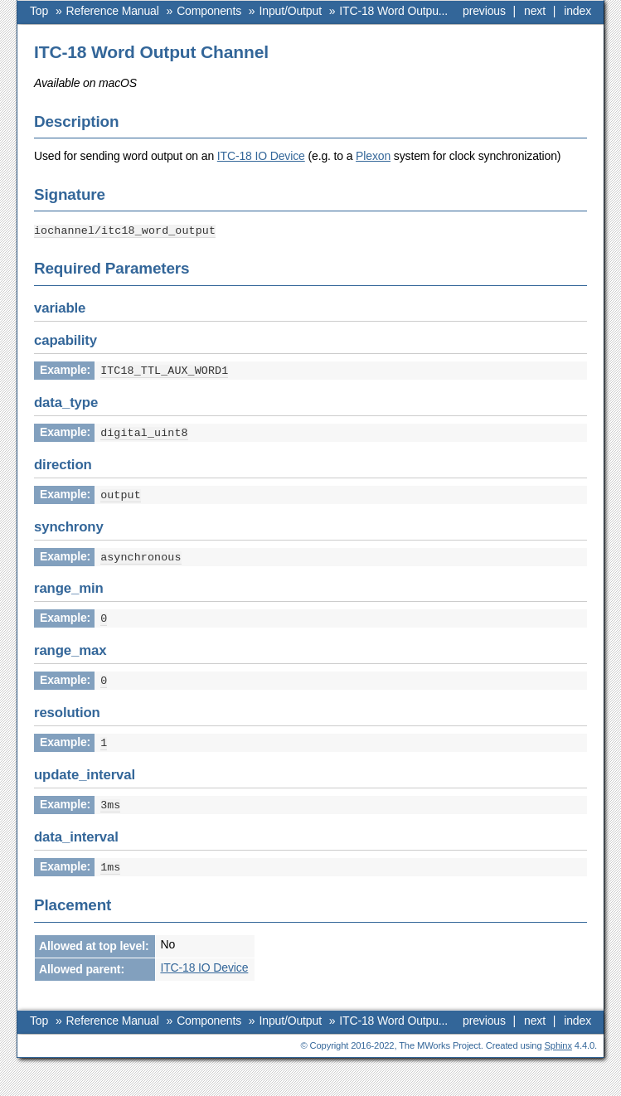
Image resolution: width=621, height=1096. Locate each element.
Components (209, 10)
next (535, 10)
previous (484, 10)
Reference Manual (112, 10)
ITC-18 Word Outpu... (393, 10)
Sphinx (558, 1037)
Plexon (373, 155)
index (577, 10)
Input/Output (291, 10)
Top (39, 10)
